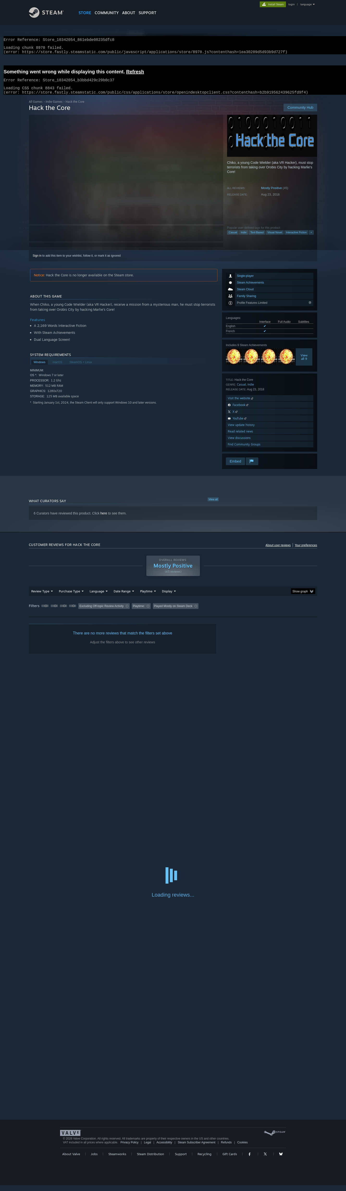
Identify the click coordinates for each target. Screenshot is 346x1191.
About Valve (71, 1160)
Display (167, 597)
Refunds (226, 1148)
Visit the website (241, 404)
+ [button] (311, 238)
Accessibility (164, 1148)
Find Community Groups (244, 450)
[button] (45, 611)
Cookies (242, 1148)
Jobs (94, 1160)
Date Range (122, 597)
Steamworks (117, 1160)
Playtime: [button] (139, 612)
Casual (233, 238)
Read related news (240, 437)
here (103, 519)
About (128, 12)
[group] (173, 612)
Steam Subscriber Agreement (197, 1148)
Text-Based (257, 238)
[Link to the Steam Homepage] (50, 16)
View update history (241, 430)
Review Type (40, 597)
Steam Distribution (150, 1160)
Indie (244, 238)
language (306, 4)
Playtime (146, 597)
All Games (36, 107)
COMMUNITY (107, 12)
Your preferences (306, 551)
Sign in (37, 261)
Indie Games (54, 107)
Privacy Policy (129, 1148)
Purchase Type (69, 597)
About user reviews (278, 551)
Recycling (204, 1160)
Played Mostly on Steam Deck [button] (173, 612)
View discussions (239, 443)
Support (181, 1160)
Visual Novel (274, 238)
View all (213, 505)
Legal (147, 1148)
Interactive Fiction (296, 238)
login (291, 4)
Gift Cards (229, 1160)
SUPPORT (147, 12)
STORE (85, 12)
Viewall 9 (304, 362)
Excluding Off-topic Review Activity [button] (102, 612)
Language (97, 597)
